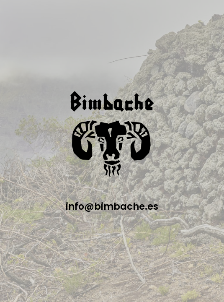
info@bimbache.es (112, 206)
